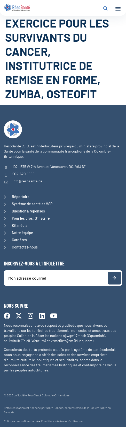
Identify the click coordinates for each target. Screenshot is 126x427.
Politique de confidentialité (21, 421)
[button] (118, 8)
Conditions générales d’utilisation (62, 421)
